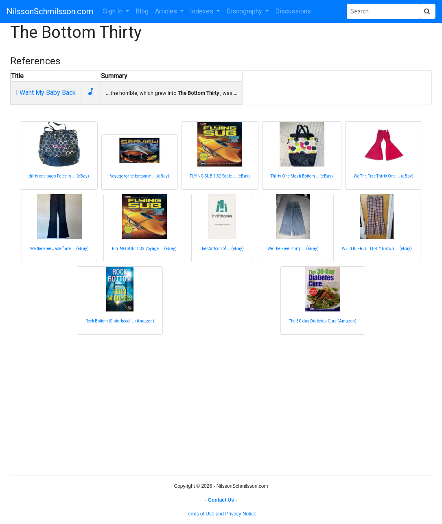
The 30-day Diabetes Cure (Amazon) (323, 321)
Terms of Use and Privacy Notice (221, 514)
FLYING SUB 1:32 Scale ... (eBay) (220, 176)
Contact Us (221, 500)
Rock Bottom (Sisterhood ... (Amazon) (119, 321)
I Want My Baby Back (46, 92)
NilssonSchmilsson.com (50, 11)
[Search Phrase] (383, 11)
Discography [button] (245, 11)
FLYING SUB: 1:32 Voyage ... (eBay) (144, 248)
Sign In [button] (113, 11)
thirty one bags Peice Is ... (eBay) (58, 176)
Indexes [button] (202, 11)
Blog (142, 11)
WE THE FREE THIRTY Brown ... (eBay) (377, 248)
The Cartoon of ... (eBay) (222, 248)
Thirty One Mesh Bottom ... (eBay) (302, 176)
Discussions (293, 11)
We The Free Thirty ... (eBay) (293, 248)
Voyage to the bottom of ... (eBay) (139, 176)
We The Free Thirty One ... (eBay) (384, 176)
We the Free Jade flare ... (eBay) (59, 248)
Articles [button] (167, 11)
